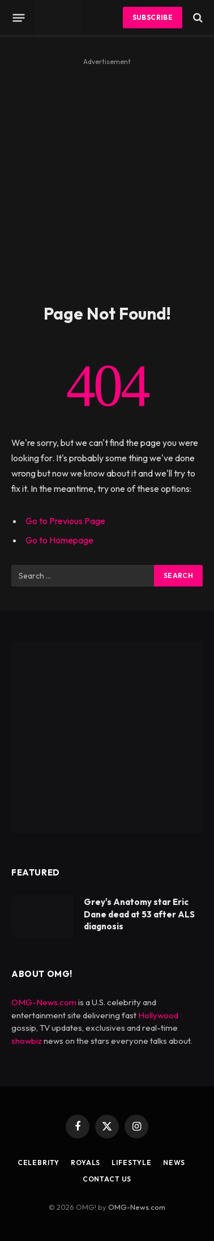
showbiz (26, 1040)
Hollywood (158, 1015)
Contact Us (107, 1179)
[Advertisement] (107, 176)
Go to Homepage (59, 540)
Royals (85, 1162)
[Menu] (19, 17)
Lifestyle (132, 1162)
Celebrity (39, 1162)
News (174, 1162)
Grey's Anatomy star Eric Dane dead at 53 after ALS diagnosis (139, 914)
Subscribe (152, 17)
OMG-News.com (43, 1002)
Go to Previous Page (65, 520)
